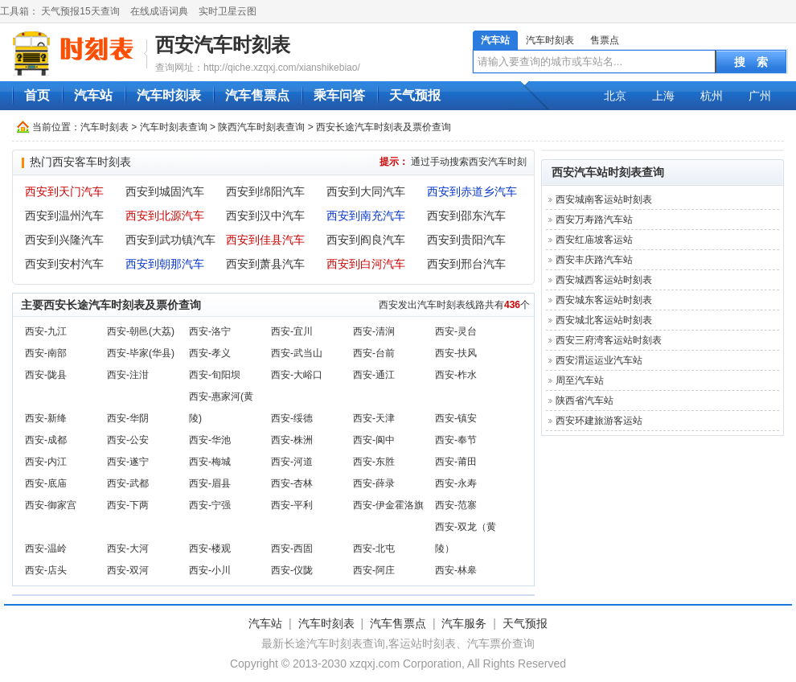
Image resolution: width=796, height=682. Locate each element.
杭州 (711, 95)
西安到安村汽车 (64, 263)
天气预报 (415, 95)
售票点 (604, 40)
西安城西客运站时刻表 (604, 280)
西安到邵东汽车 (466, 215)
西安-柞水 (456, 374)
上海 (663, 95)
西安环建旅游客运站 (599, 420)
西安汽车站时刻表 (597, 172)
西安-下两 (128, 505)
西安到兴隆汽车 (64, 239)
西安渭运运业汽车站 (599, 360)
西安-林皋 (456, 570)
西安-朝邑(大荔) (140, 331)
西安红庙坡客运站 (594, 239)
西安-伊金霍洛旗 (388, 505)
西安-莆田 (456, 461)
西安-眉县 (210, 483)
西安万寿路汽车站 (594, 219)
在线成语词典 (159, 11)
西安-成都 (46, 440)
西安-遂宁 (128, 461)
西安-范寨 (456, 505)
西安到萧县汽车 (265, 263)
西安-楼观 (210, 548)
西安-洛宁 (210, 331)
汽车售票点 (257, 95)
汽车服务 (463, 623)
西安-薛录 (374, 483)
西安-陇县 (46, 374)
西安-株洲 (292, 440)
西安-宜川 (292, 331)
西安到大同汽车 (365, 191)
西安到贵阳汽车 (466, 239)
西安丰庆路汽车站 (594, 259)
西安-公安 (128, 440)
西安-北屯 (374, 548)
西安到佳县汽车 (265, 239)
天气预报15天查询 (80, 11)
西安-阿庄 (374, 570)
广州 (760, 95)
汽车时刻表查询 (173, 127)
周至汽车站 (580, 380)
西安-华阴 (128, 418)
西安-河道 (292, 461)
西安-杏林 (292, 483)
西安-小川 (210, 570)
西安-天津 (374, 418)
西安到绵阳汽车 (265, 191)
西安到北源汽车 (164, 215)
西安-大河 (128, 548)
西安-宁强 (210, 505)
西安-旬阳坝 (214, 374)
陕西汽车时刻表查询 (261, 127)
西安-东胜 (374, 461)
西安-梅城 (210, 461)
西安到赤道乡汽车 (472, 191)
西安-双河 (128, 570)
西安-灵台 (456, 331)
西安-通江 (374, 374)
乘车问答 (339, 95)
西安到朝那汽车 (164, 263)
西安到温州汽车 (64, 215)
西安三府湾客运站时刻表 (609, 340)
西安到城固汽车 (164, 191)
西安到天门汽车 (64, 191)
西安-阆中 (374, 440)
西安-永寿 (456, 483)
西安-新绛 (46, 418)
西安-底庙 (46, 483)
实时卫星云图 (227, 11)
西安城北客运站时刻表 (604, 320)
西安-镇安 (456, 418)
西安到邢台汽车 (466, 263)
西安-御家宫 (50, 505)
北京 (615, 95)
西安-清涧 (374, 331)
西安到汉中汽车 (265, 215)
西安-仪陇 (292, 570)
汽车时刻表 (550, 40)
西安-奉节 (456, 440)
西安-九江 (46, 331)
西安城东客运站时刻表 (604, 300)
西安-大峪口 (296, 374)
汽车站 (495, 40)
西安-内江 (46, 461)
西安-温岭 (46, 548)
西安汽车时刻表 (222, 44)
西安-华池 (210, 440)
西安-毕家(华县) (140, 353)
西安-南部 (46, 353)
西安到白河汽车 (365, 263)
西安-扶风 (456, 353)
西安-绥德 (292, 418)
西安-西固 (292, 548)
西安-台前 (374, 353)
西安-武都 (128, 483)
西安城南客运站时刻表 (604, 199)
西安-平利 (292, 505)
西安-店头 (46, 570)
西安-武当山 (296, 353)
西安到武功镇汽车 (170, 239)
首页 (37, 95)
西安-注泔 (128, 374)
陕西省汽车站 (584, 400)
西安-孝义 (210, 353)
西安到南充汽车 (365, 215)
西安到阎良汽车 (365, 239)
